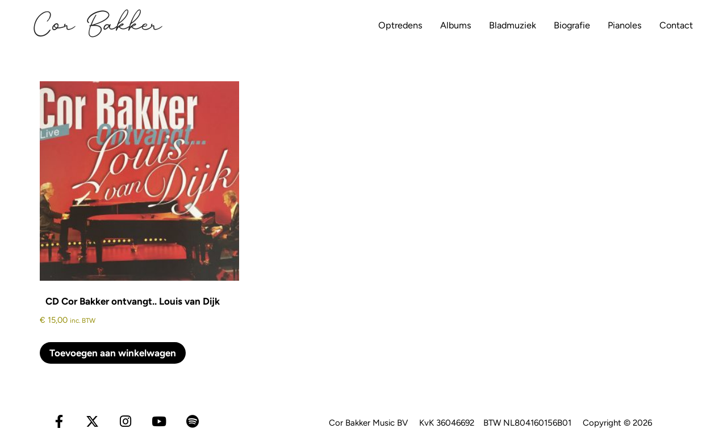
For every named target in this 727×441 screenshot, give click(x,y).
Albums (427, 25)
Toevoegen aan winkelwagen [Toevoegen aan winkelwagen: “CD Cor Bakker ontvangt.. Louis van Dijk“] (112, 353)
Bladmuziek (489, 25)
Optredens (366, 25)
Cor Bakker (98, 26)
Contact (670, 25)
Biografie (554, 25)
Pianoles (613, 25)
